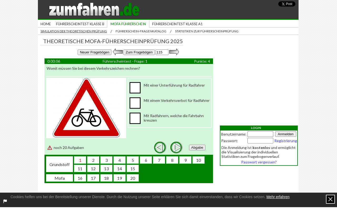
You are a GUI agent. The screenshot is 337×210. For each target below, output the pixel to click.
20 (132, 178)
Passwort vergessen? (259, 162)
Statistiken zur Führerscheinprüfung (207, 31)
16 (80, 178)
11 (80, 168)
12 (93, 168)
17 (93, 178)
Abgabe (197, 147)
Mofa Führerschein (128, 24)
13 (106, 168)
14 (119, 168)
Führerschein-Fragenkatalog (141, 31)
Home (46, 24)
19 (119, 178)
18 (106, 178)
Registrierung (285, 140)
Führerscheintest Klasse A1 (177, 24)
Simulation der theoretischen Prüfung (74, 31)
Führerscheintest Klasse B (80, 24)
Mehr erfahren (278, 197)
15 (132, 168)
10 (198, 160)
